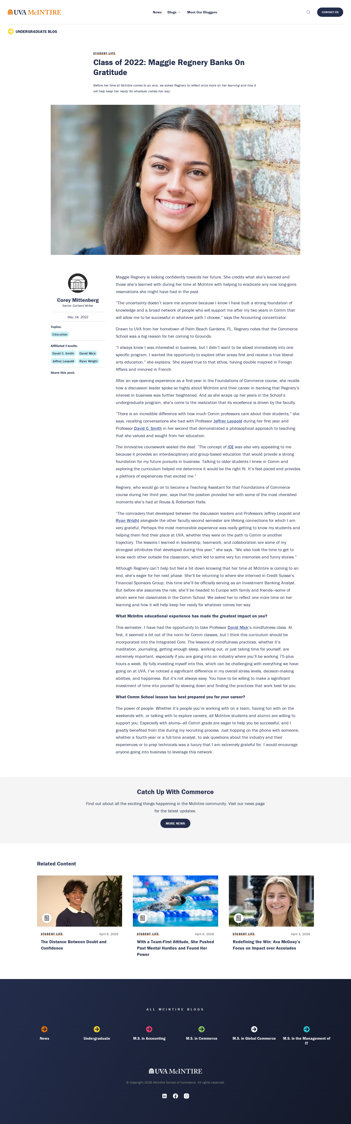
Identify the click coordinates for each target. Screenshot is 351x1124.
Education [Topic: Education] (60, 334)
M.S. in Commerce (202, 1033)
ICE (231, 447)
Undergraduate (97, 1033)
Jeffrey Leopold (228, 421)
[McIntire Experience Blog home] (34, 12)
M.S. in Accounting (149, 1033)
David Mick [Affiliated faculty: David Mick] (87, 353)
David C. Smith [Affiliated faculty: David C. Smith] (63, 353)
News (44, 1033)
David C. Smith (148, 428)
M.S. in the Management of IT (307, 1036)
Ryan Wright (127, 520)
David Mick (238, 627)
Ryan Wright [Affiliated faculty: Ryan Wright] (88, 361)
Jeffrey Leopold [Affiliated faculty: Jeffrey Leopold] (63, 361)
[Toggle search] (308, 12)
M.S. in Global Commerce (254, 1033)
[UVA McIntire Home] (175, 1072)
